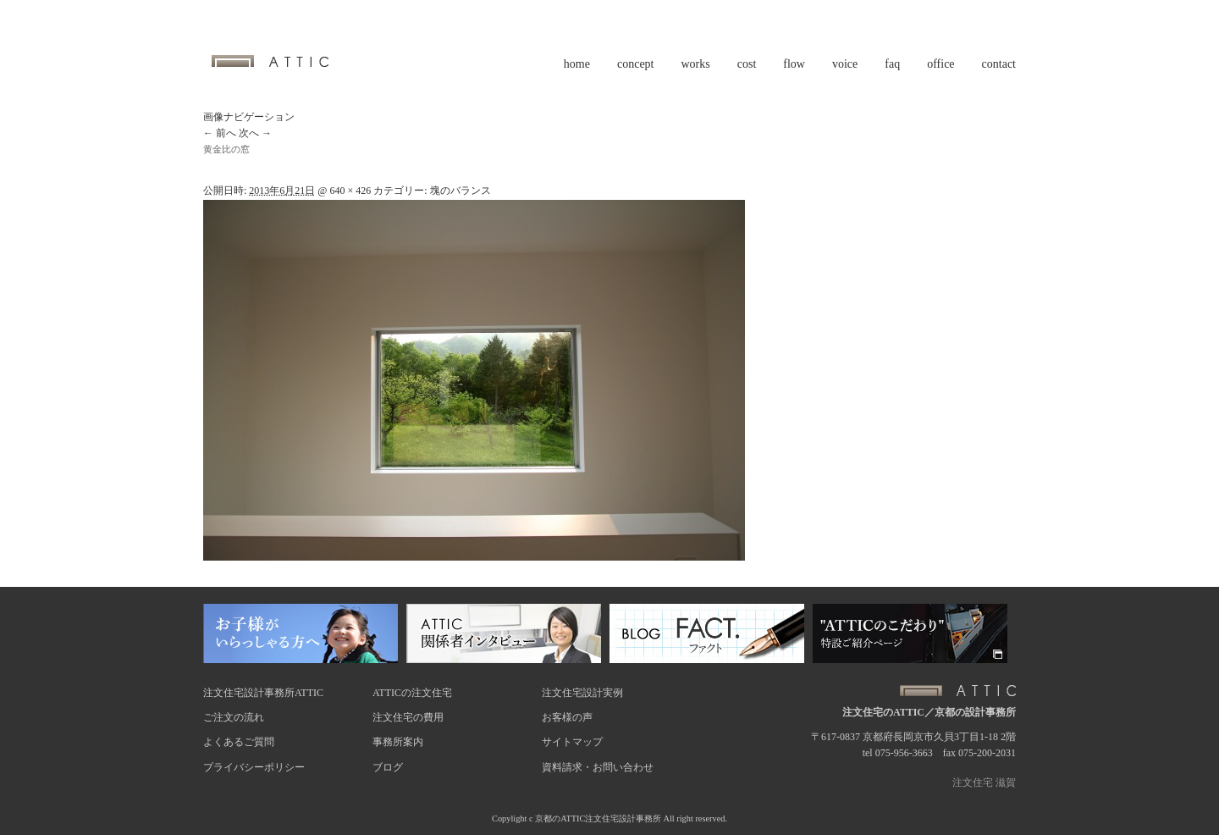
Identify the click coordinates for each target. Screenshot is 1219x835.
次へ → (255, 133)
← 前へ (219, 133)
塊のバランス (460, 190)
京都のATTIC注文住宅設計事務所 (598, 818)
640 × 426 (350, 190)
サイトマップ (572, 742)
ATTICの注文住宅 (412, 693)
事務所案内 (397, 742)
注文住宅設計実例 (582, 693)
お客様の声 (567, 717)
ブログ (387, 767)
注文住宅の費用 (408, 717)
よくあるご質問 (238, 742)
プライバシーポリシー (254, 767)
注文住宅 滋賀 (984, 782)
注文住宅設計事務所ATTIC (263, 693)
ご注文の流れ (233, 717)
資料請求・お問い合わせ (598, 767)
